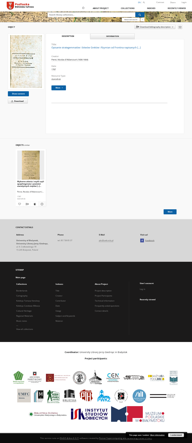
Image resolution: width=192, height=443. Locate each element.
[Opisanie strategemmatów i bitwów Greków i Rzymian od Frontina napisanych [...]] (26, 61)
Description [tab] (68, 36)
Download (17, 101)
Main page (21, 277)
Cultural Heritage (24, 311)
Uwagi (58, 311)
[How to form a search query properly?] (142, 19)
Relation (59, 321)
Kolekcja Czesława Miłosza (28, 305)
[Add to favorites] (180, 27)
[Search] (140, 14)
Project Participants (103, 295)
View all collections (24, 329)
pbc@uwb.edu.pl (106, 240)
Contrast (160, 2)
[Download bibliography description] (27, 204)
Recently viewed (177, 8)
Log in (142, 289)
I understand (176, 435)
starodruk (56, 79)
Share (173, 2)
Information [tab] (112, 36)
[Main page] (83, 8)
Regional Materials (24, 316)
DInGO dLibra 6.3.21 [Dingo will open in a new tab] (69, 438)
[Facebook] (142, 240)
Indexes (151, 8)
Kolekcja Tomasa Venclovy (28, 300)
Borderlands (21, 290)
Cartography (21, 295)
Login (184, 2)
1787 (53, 69)
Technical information (104, 300)
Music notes (21, 321)
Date (58, 305)
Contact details (101, 311)
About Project (101, 8)
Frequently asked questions (107, 305)
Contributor (61, 300)
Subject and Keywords (65, 316)
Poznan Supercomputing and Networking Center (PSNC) (125, 438)
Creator (59, 295)
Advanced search (130, 19)
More (170, 211)
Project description (103, 290)
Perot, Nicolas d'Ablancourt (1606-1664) (69, 59)
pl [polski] (144, 2)
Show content (18, 93)
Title (57, 290)
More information (157, 435)
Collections (128, 8)
